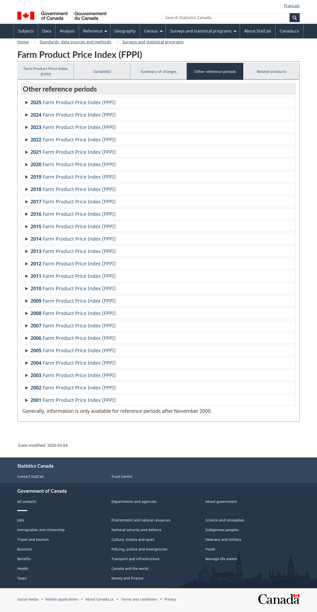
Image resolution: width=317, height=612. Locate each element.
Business (24, 549)
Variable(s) (102, 71)
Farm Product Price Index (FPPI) (46, 71)
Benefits (24, 558)
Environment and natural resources (141, 520)
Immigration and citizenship (41, 529)
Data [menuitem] (46, 31)
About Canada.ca (99, 599)
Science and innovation (225, 520)
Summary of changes (158, 71)
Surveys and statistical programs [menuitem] (203, 31)
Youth (210, 549)
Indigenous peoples (222, 529)
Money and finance (127, 578)
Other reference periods (215, 71)
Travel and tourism (33, 539)
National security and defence (136, 529)
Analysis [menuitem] (67, 31)
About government (221, 501)
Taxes (21, 578)
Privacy (170, 599)
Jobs (20, 520)
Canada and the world (129, 568)
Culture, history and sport (132, 539)
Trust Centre (121, 476)
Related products (271, 71)
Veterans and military (223, 539)
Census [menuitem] (153, 31)
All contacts (26, 501)
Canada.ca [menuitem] (289, 31)
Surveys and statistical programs (153, 42)
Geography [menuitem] (124, 31)
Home (23, 42)
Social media (27, 599)
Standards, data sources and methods (75, 42)
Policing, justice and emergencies (139, 549)
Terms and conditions (139, 599)
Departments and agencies (134, 501)
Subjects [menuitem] (26, 31)
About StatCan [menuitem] (257, 31)
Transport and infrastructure (135, 558)
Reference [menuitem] (95, 31)
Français (292, 5)
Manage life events (221, 558)
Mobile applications (62, 599)
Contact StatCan (30, 476)
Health (22, 568)
